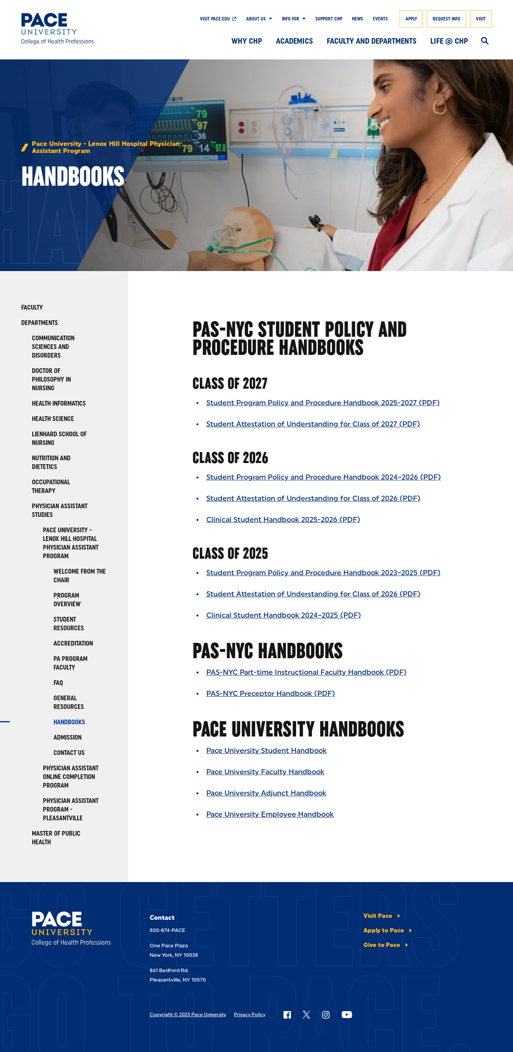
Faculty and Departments (372, 41)
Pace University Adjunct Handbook (266, 793)
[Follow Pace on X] (306, 1015)
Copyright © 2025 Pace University (188, 1014)
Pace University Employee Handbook (270, 814)
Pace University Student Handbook (266, 750)
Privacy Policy (249, 1014)
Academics (294, 41)
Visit (481, 19)
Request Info (446, 19)
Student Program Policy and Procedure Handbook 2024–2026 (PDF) (323, 477)
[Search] (485, 41)
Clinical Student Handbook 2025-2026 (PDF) (283, 519)
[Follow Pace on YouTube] (347, 1015)
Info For (290, 19)
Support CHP (328, 19)
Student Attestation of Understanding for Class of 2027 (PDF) (313, 424)
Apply (411, 19)
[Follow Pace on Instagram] (326, 1015)
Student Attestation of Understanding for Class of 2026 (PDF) (313, 498)
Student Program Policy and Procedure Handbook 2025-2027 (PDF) (323, 403)
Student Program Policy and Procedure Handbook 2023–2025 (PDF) (323, 572)
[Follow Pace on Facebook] (287, 1015)
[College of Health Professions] (69, 28)
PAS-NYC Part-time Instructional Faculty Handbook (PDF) (306, 672)
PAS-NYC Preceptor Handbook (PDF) (270, 693)
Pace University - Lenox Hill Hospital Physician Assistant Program (106, 147)
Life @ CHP (449, 41)
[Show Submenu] (269, 19)
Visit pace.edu (215, 19)
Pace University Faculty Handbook (265, 772)
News (357, 19)
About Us (256, 19)
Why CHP (246, 41)
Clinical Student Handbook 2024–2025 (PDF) (283, 615)
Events (380, 19)
